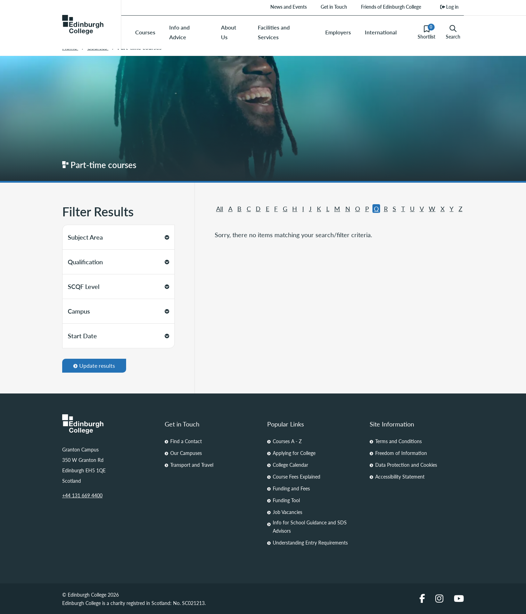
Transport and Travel (191, 464)
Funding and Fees (291, 488)
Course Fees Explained (296, 476)
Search (453, 32)
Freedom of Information (401, 452)
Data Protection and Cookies (406, 464)
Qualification (118, 261)
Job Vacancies (287, 511)
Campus (118, 311)
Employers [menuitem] (338, 32)
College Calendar (290, 464)
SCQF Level (118, 286)
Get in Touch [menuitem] (334, 6)
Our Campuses (186, 452)
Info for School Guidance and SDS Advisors (310, 526)
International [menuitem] (381, 32)
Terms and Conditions (398, 441)
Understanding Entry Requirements (310, 542)
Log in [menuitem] (449, 6)
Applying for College (294, 452)
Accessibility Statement (400, 476)
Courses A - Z (287, 441)
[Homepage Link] (109, 424)
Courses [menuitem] (145, 32)
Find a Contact (186, 441)
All (219, 208)
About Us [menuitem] (228, 32)
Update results (94, 366)
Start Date (118, 335)
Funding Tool (286, 500)
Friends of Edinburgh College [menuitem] (391, 6)
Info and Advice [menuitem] (179, 32)
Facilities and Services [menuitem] (274, 32)
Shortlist (426, 32)
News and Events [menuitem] (288, 6)
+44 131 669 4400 (82, 495)
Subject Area (118, 237)
